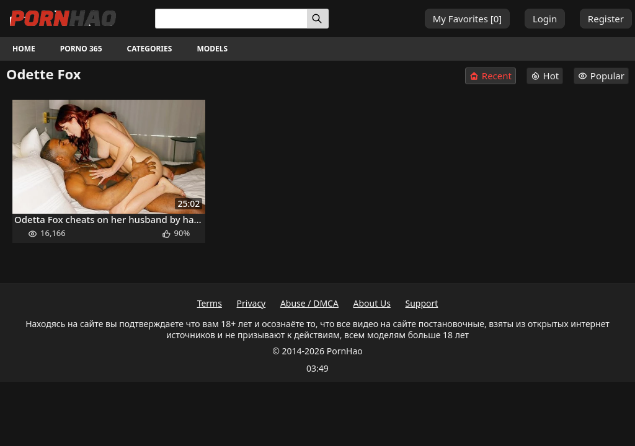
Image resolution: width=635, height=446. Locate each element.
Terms (209, 303)
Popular (601, 75)
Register (606, 18)
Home (23, 48)
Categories (149, 48)
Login (545, 18)
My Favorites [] (467, 18)
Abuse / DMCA (309, 303)
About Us (372, 303)
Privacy (251, 303)
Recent (490, 76)
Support (422, 303)
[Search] (318, 18)
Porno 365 (81, 48)
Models (212, 48)
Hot (545, 75)
